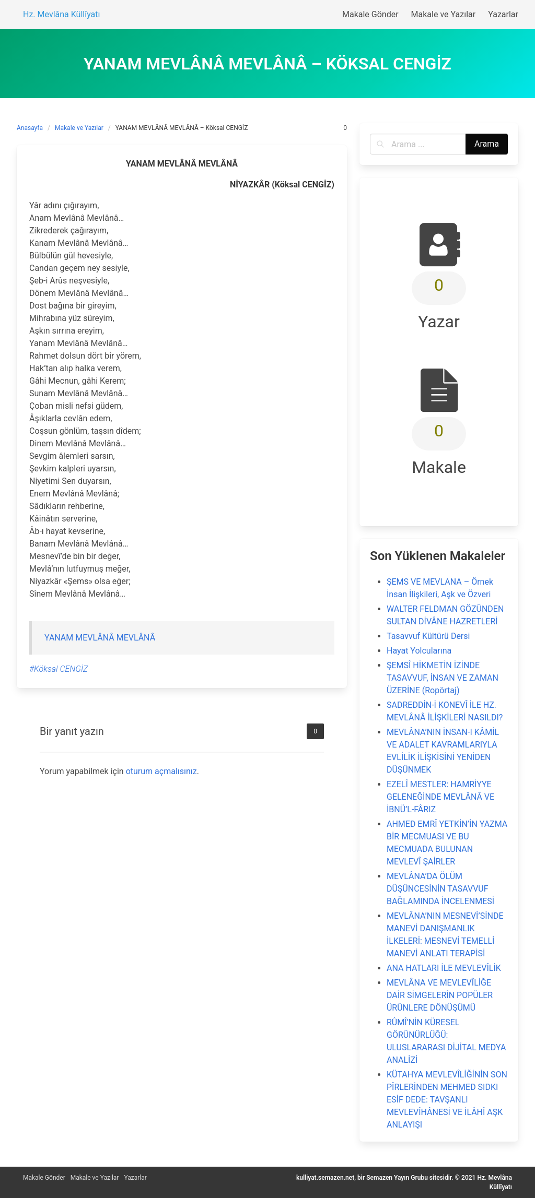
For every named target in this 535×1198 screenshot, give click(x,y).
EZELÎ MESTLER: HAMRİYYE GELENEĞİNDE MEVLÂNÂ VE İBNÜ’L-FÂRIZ (440, 796)
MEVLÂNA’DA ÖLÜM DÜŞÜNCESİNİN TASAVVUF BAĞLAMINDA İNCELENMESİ (440, 888)
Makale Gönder (44, 1177)
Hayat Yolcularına (419, 651)
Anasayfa (30, 128)
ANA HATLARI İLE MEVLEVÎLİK (444, 968)
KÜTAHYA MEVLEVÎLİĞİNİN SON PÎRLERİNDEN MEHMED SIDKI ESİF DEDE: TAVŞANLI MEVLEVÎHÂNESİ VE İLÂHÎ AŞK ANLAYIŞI (447, 1100)
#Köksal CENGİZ (58, 669)
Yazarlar (135, 1177)
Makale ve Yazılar (79, 128)
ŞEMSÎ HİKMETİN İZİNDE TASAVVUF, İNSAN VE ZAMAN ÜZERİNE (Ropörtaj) (442, 677)
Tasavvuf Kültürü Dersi (428, 636)
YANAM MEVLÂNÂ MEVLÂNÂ (99, 638)
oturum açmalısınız (161, 771)
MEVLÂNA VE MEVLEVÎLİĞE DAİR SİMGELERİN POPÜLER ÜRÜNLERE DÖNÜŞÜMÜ (440, 995)
